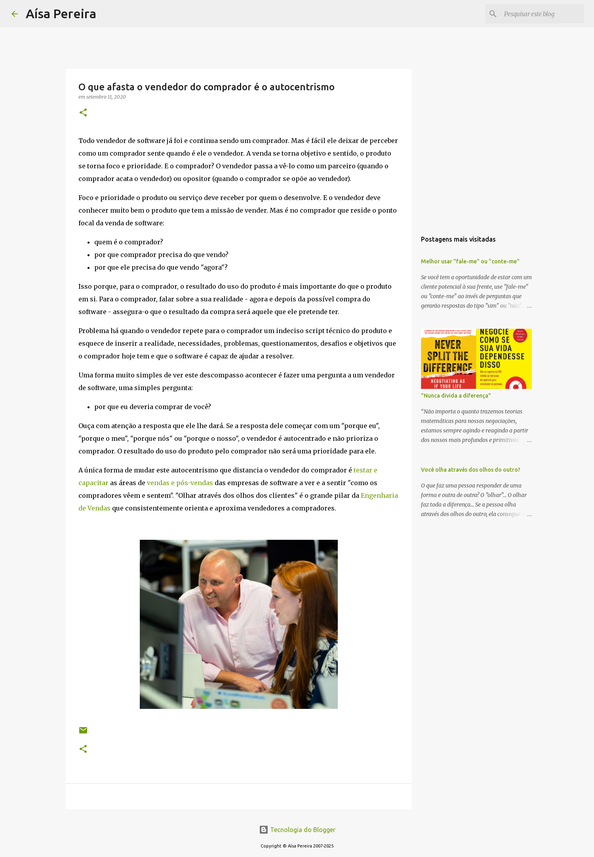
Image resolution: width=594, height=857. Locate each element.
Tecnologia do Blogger (297, 829)
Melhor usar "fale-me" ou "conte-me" (470, 261)
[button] (83, 113)
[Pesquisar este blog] (542, 13)
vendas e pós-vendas (180, 483)
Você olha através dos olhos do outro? (470, 470)
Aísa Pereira (61, 13)
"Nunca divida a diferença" (456, 395)
